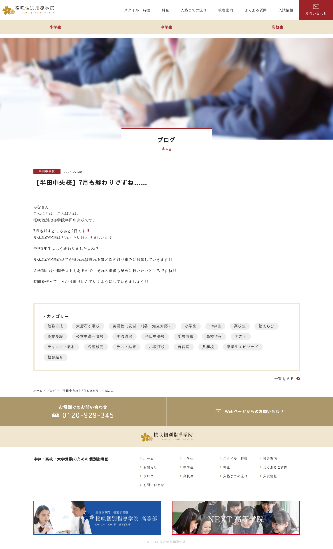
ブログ (148, 476)
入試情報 (270, 476)
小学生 (55, 28)
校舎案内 (270, 458)
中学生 (166, 28)
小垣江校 (160, 347)
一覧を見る (284, 379)
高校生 (277, 28)
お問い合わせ (316, 10)
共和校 (213, 347)
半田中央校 (47, 171)
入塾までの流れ (235, 476)
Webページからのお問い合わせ (255, 411)
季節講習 (127, 336)
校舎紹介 (56, 357)
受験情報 (190, 336)
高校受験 (56, 336)
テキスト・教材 (62, 347)
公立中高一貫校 (91, 336)
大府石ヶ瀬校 (89, 326)
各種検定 (97, 347)
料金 (226, 467)
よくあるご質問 (275, 467)
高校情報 (219, 336)
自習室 (188, 347)
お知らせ (150, 467)
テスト (246, 336)
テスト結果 (129, 347)
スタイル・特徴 (235, 458)
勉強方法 (56, 326)
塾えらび (272, 326)
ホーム (148, 458)
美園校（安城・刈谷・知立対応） (145, 326)
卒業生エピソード (248, 347)
